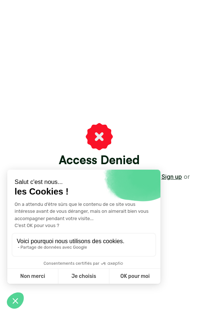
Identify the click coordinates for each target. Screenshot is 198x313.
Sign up (172, 176)
